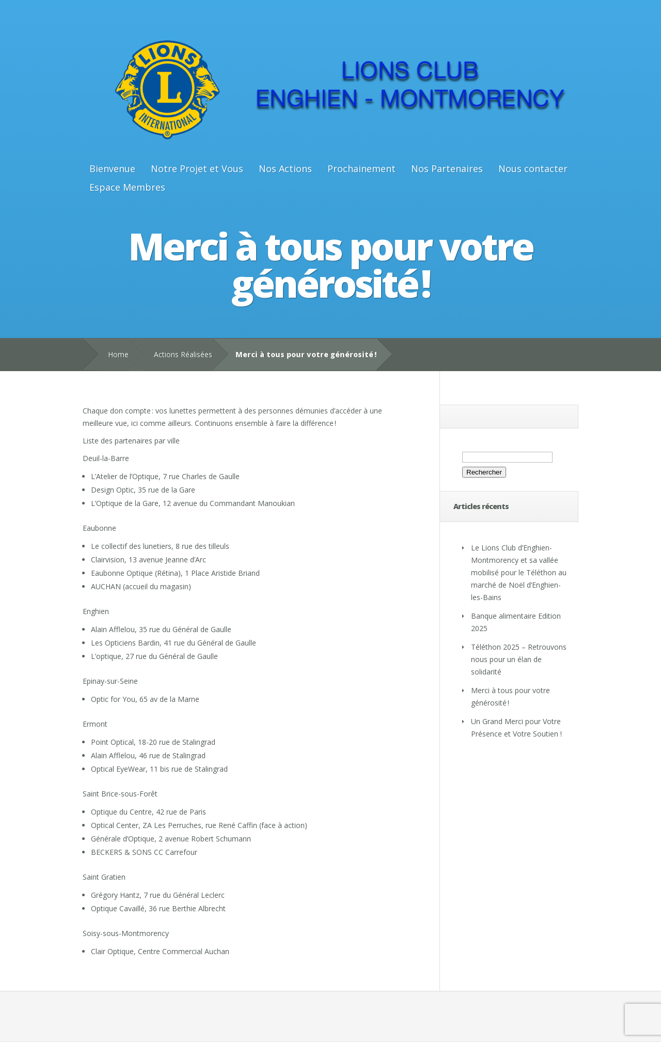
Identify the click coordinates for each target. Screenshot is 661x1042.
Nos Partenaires (447, 168)
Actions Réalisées (183, 354)
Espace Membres (127, 187)
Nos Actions (285, 168)
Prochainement (361, 168)
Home (118, 354)
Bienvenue (112, 168)
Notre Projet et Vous (197, 168)
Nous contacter (533, 168)
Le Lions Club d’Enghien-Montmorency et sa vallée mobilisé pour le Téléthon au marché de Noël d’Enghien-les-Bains (518, 572)
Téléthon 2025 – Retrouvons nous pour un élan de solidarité (518, 659)
